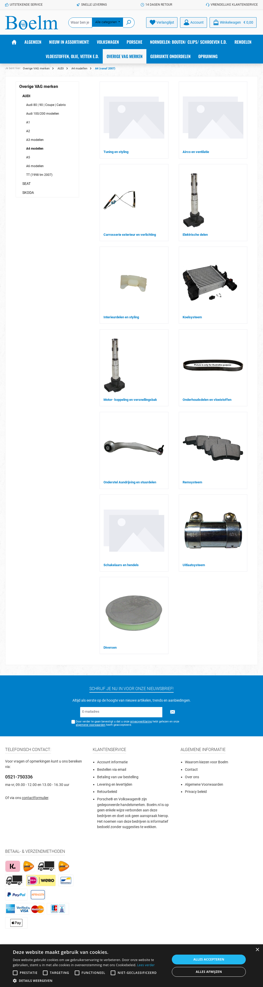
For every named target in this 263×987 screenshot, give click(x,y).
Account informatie (112, 762)
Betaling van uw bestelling (117, 777)
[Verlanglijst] (161, 22)
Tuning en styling (116, 152)
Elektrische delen (195, 235)
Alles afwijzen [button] (209, 972)
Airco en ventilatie (196, 152)
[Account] (193, 22)
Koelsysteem (192, 317)
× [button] (257, 950)
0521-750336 (19, 777)
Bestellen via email (111, 769)
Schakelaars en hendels (121, 565)
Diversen (110, 647)
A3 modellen (35, 140)
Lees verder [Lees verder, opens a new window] (146, 965)
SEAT (26, 184)
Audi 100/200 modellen (42, 113)
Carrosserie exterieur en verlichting (130, 235)
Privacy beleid (196, 792)
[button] (89, 980)
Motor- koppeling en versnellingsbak (130, 400)
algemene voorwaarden (90, 725)
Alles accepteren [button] (208, 959)
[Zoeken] (129, 22)
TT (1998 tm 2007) (39, 175)
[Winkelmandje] (233, 22)
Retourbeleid (107, 792)
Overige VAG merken (38, 86)
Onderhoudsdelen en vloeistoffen (207, 400)
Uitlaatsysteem (194, 565)
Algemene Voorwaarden (204, 784)
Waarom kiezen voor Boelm (206, 762)
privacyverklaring (141, 721)
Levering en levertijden (114, 784)
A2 (28, 131)
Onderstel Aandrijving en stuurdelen (130, 482)
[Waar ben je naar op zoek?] (80, 22)
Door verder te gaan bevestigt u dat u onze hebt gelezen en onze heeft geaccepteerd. (127, 723)
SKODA (28, 193)
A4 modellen (34, 148)
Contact (191, 769)
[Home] (14, 42)
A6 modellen (35, 166)
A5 (28, 157)
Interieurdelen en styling (121, 317)
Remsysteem (192, 482)
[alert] (131, 965)
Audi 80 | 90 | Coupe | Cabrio (46, 105)
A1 (28, 122)
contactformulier (35, 798)
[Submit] (172, 712)
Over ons (192, 777)
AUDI (26, 96)
